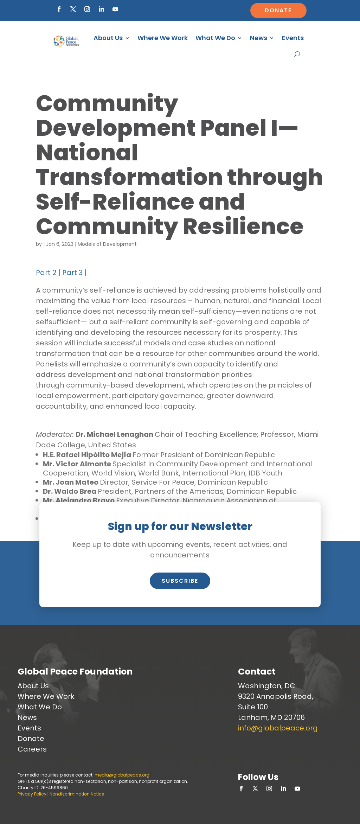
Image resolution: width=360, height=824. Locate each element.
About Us (108, 37)
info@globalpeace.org (278, 728)
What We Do (215, 37)
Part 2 (46, 272)
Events (293, 37)
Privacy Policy (32, 794)
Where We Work (162, 37)
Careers (32, 749)
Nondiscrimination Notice (77, 794)
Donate (278, 10)
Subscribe (180, 581)
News (258, 37)
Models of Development (107, 244)
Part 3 (72, 272)
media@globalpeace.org (122, 775)
